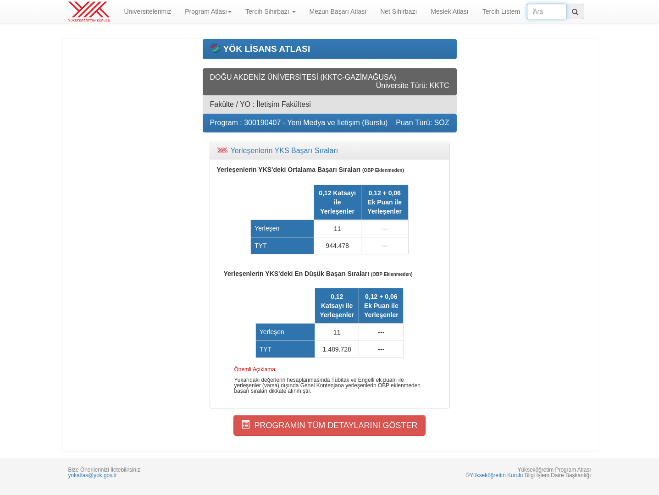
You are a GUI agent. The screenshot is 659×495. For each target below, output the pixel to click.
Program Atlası (208, 11)
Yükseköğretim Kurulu (496, 475)
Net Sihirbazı (398, 11)
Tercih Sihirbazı (270, 11)
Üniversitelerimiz (148, 11)
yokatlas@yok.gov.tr (92, 475)
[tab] (329, 151)
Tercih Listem (501, 11)
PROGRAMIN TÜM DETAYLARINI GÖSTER (329, 425)
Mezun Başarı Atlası (338, 11)
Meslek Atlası (449, 11)
